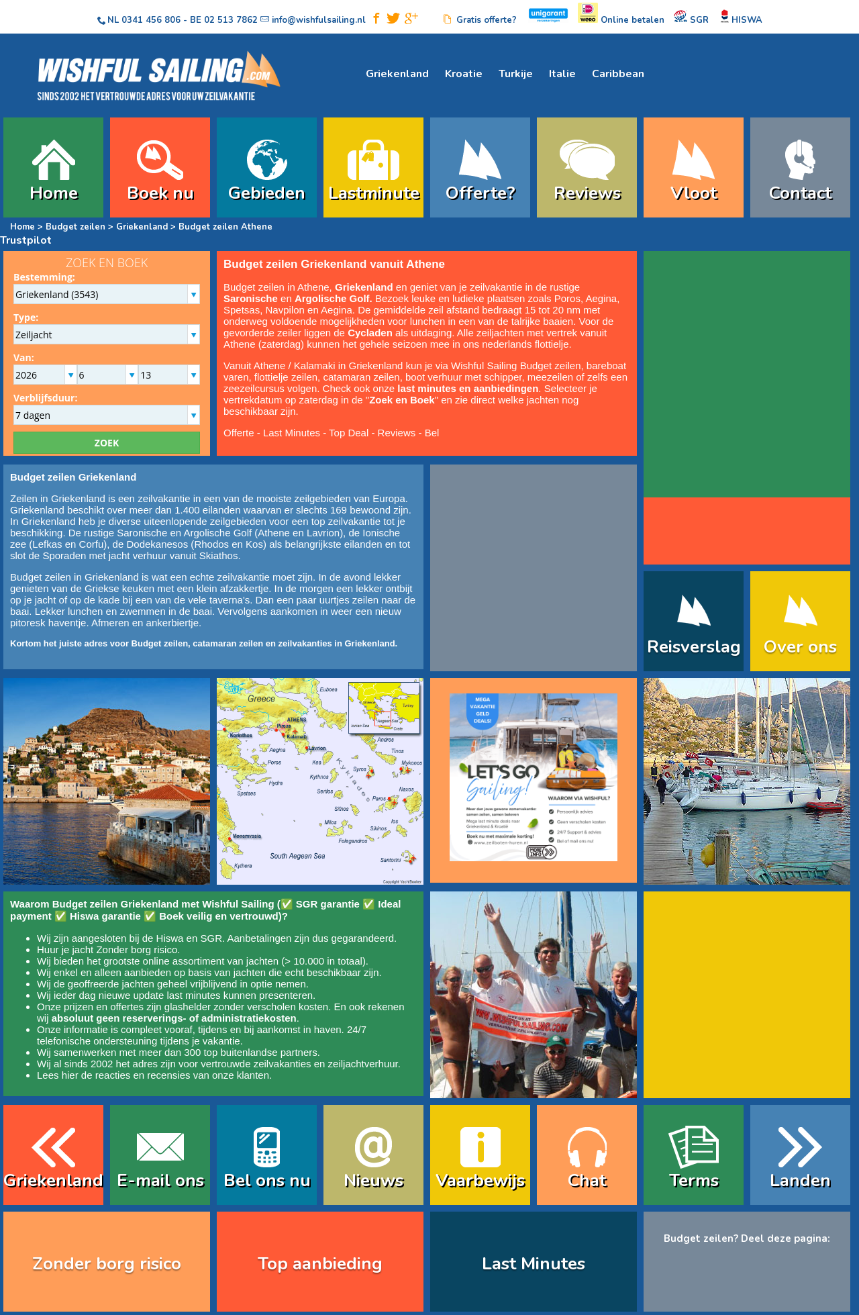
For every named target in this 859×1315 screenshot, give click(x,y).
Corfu (91, 544)
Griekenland (397, 73)
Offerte (238, 432)
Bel (432, 432)
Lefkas (47, 544)
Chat (587, 1180)
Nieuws (373, 1180)
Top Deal (348, 432)
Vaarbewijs (480, 1180)
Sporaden (64, 555)
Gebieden (266, 193)
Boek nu (160, 193)
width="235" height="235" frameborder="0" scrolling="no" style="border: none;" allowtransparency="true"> (747, 376)
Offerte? (480, 193)
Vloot (693, 193)
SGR (211, 938)
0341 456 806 (151, 20)
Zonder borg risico (136, 949)
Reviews (587, 193)
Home (54, 193)
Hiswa (170, 938)
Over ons (800, 647)
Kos (254, 544)
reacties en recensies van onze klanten (182, 1075)
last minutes (193, 995)
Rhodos (211, 544)
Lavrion (323, 532)
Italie (562, 73)
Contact (800, 193)
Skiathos (218, 555)
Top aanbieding (320, 1263)
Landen (800, 1180)
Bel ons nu (267, 1180)
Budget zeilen (75, 227)
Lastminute (373, 193)
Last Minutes (291, 432)
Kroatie (464, 73)
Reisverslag (694, 647)
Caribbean (618, 73)
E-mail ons (160, 1180)
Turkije (516, 73)
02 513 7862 (231, 20)
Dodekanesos (157, 544)
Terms (694, 1180)
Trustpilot (26, 240)
